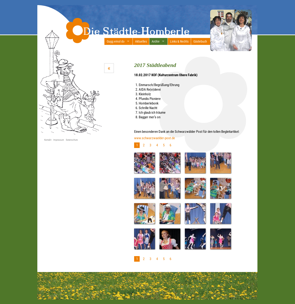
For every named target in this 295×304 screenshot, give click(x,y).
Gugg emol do (115, 41)
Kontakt (47, 140)
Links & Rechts (179, 41)
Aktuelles (141, 41)
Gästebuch (200, 41)
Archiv (155, 41)
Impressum (58, 140)
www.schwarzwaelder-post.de (154, 138)
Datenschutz (72, 140)
